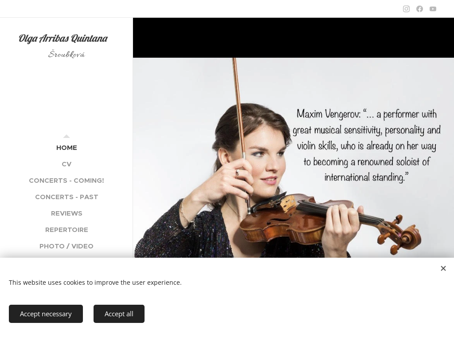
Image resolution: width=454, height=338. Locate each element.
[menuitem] (66, 147)
